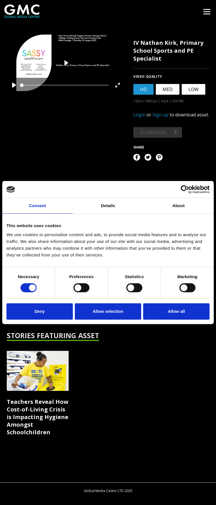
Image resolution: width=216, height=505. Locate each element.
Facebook (136, 157)
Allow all (176, 311)
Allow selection (108, 311)
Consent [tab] (37, 205)
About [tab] (178, 205)
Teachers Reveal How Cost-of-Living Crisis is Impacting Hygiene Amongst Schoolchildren (37, 417)
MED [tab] (168, 89)
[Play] (14, 85)
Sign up (160, 115)
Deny (39, 311)
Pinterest (159, 157)
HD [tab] (143, 89)
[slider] (64, 85)
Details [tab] (108, 205)
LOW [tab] (193, 89)
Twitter (148, 157)
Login (139, 115)
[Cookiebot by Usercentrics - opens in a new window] (185, 189)
